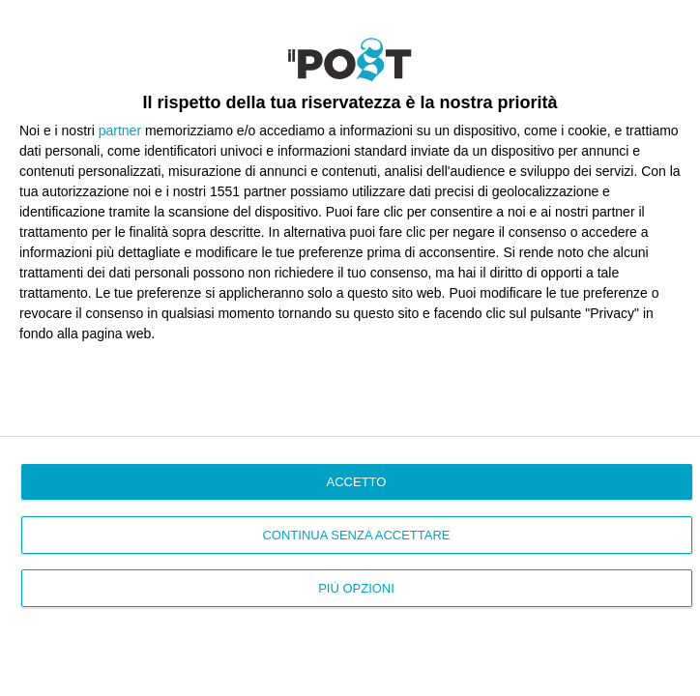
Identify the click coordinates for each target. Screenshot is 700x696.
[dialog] (350, 348)
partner (120, 130)
